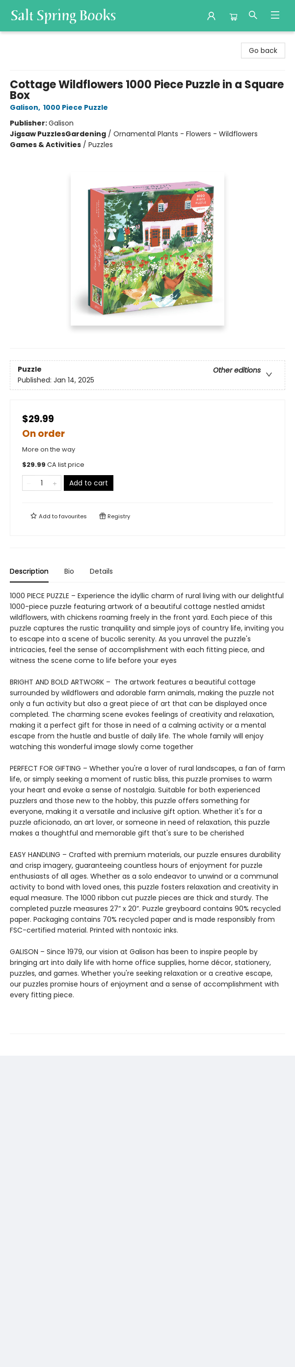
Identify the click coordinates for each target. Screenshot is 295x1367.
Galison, (26, 107)
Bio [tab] (69, 571)
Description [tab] (29, 571)
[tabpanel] (147, 812)
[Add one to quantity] (55, 483)
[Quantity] (42, 483)
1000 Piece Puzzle (77, 107)
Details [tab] (101, 571)
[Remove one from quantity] (29, 483)
